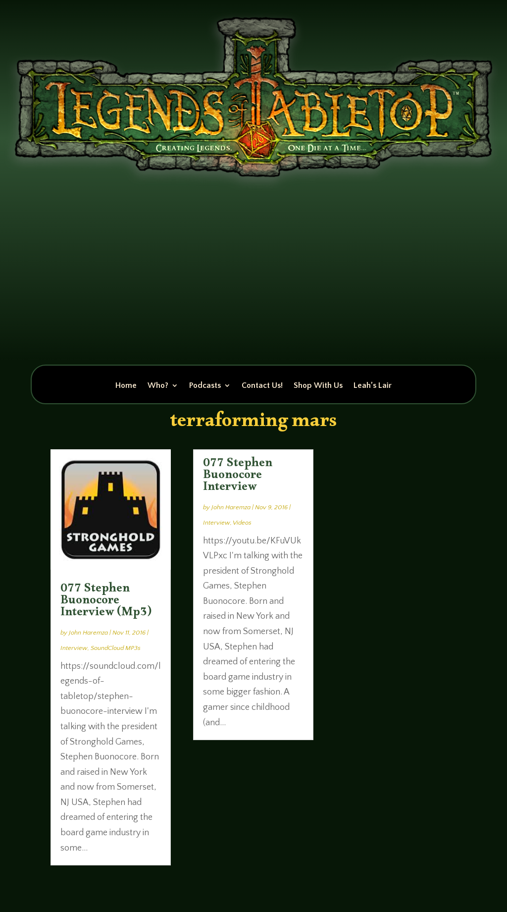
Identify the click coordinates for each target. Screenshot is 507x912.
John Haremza (88, 632)
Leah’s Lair (373, 386)
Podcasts (205, 386)
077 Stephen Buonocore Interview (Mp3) (106, 602)
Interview (74, 647)
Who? (158, 386)
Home (126, 386)
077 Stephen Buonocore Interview (237, 477)
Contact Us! (262, 386)
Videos (242, 522)
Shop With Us (318, 386)
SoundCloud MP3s (116, 647)
